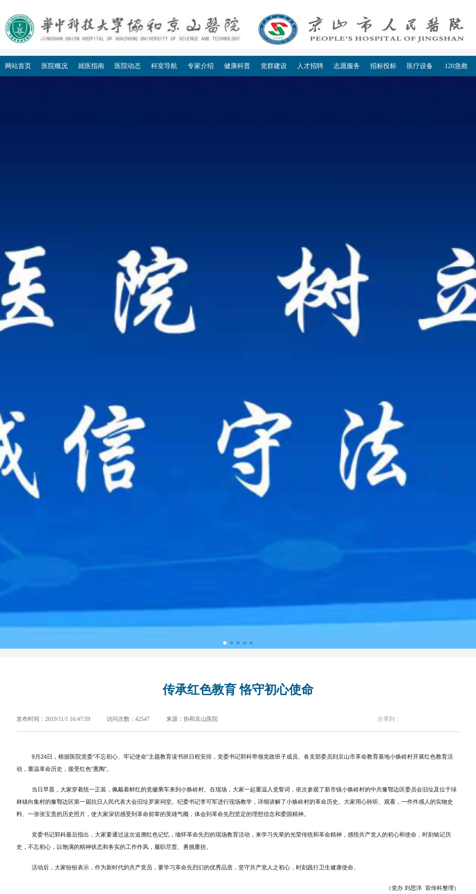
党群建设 (274, 65)
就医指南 (91, 65)
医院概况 (54, 65)
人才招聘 (310, 65)
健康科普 (237, 65)
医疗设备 (420, 65)
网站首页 (18, 65)
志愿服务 (347, 65)
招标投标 (383, 65)
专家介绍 (201, 65)
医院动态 (127, 65)
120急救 (456, 65)
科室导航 (164, 65)
